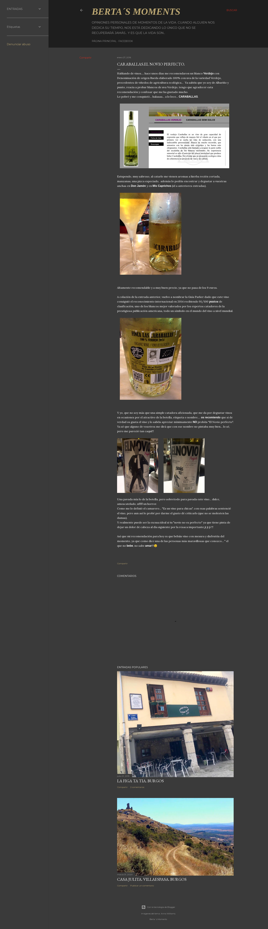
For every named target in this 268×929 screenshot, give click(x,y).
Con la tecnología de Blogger (158, 907)
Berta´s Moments (136, 11)
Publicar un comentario (142, 885)
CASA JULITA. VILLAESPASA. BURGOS (151, 879)
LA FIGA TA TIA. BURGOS (140, 780)
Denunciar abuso (18, 44)
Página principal (104, 41)
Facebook (125, 41)
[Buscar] (231, 10)
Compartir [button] (85, 57)
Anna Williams (168, 913)
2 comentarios (137, 787)
